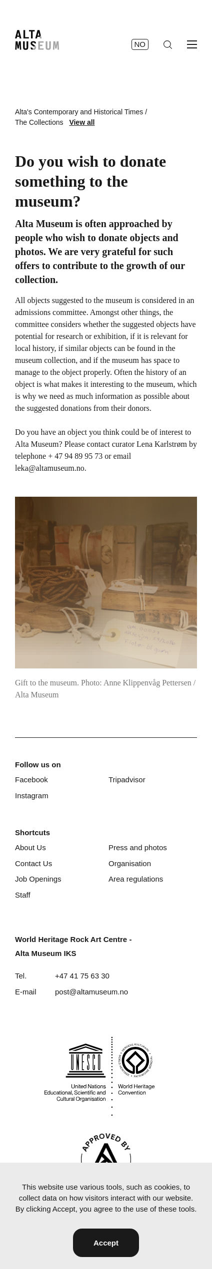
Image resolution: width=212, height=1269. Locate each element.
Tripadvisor (127, 779)
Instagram (31, 795)
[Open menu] (192, 44)
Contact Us (33, 863)
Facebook (31, 779)
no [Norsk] (140, 44)
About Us (30, 847)
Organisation (129, 863)
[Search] (168, 44)
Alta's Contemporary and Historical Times (79, 112)
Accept (106, 1243)
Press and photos (137, 847)
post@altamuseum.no (91, 991)
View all (81, 122)
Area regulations (135, 879)
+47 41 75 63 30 (82, 975)
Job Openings (38, 879)
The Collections (39, 122)
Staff (22, 895)
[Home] (37, 40)
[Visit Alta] (106, 1159)
